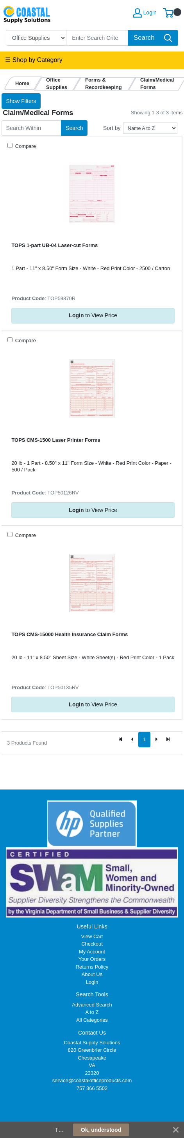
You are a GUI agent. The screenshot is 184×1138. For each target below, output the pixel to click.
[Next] (156, 739)
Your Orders (92, 959)
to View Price (93, 315)
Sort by (111, 128)
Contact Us (92, 1033)
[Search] (97, 38)
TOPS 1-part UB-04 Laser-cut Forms (54, 245)
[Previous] (132, 739)
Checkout (92, 944)
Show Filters (21, 101)
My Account (92, 952)
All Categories (92, 1020)
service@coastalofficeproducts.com (92, 1080)
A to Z (92, 1012)
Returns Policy (92, 967)
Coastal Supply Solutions (92, 1043)
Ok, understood (101, 1130)
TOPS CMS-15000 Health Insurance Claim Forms (69, 634)
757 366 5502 (92, 1088)
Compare (25, 146)
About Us (92, 974)
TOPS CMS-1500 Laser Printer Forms (55, 440)
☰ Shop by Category (34, 60)
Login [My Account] (145, 13)
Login (92, 982)
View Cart (92, 936)
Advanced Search (92, 1005)
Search (74, 128)
